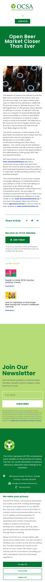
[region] (22, 537)
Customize (22, 571)
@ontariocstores (17, 204)
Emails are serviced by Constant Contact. (26, 421)
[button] (22, 16)
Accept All (22, 564)
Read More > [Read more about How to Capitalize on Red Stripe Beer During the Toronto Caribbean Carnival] (10, 310)
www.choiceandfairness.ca (15, 162)
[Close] (43, 494)
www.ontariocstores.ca (27, 206)
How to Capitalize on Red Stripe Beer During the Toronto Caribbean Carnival (22, 304)
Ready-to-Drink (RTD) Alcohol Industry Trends (19, 281)
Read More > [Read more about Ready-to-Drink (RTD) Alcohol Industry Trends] (10, 286)
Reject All (22, 577)
